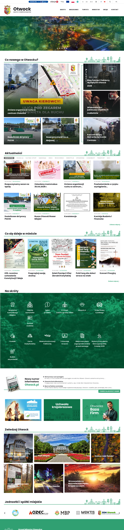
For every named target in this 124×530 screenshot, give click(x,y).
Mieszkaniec (74, 10)
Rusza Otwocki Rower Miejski (45, 217)
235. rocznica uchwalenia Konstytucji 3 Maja (13, 276)
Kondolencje (70, 216)
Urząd (105, 10)
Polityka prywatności (85, 526)
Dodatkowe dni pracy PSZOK (15, 217)
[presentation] (11, 44)
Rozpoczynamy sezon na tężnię (17, 185)
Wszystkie (9, 158)
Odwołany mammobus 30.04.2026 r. (46, 185)
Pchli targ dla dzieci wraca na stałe (84, 276)
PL (116, 2)
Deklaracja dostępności (101, 526)
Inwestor (96, 10)
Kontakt (114, 10)
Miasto (63, 10)
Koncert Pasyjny (108, 273)
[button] (57, 48)
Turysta (85, 10)
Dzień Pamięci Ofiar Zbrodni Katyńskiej (62, 274)
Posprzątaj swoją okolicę (37, 274)
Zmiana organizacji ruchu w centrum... (74, 185)
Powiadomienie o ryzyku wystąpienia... (106, 185)
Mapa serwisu (115, 526)
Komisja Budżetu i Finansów (103, 217)
